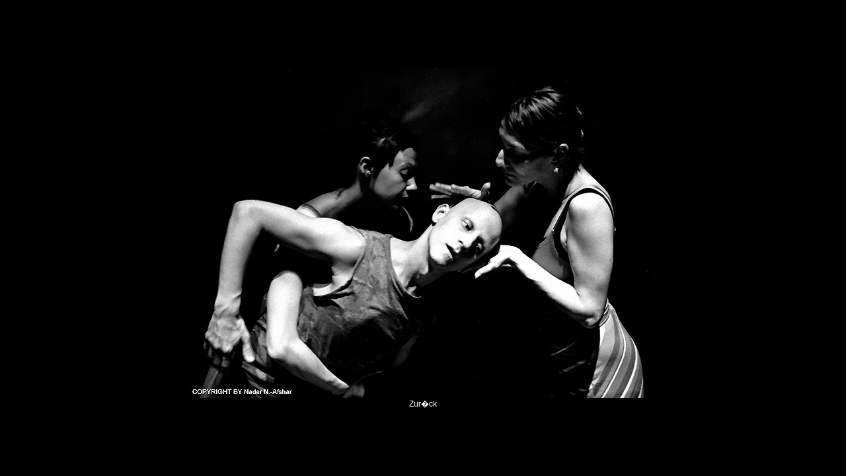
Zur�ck (423, 404)
